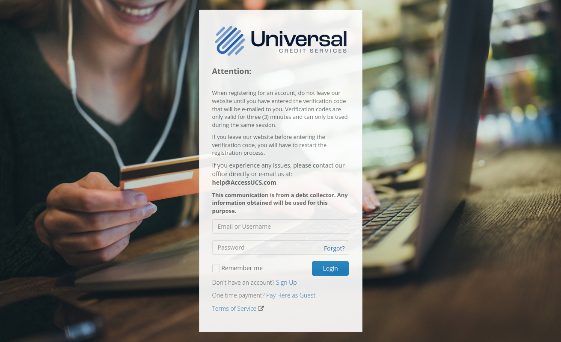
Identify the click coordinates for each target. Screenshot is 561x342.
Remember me (237, 268)
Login (330, 268)
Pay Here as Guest (290, 295)
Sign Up (286, 282)
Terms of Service (234, 308)
